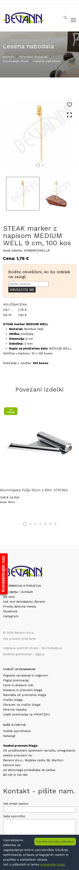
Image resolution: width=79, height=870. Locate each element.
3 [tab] (35, 524)
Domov (8, 56)
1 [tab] (38, 165)
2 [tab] (43, 165)
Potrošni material (33, 56)
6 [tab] (50, 524)
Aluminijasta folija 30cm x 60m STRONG (34, 490)
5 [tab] (45, 524)
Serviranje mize (15, 61)
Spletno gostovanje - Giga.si (24, 654)
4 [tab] (40, 524)
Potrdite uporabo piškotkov (55, 841)
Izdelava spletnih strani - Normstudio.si (32, 648)
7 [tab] (55, 524)
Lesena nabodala (46, 61)
